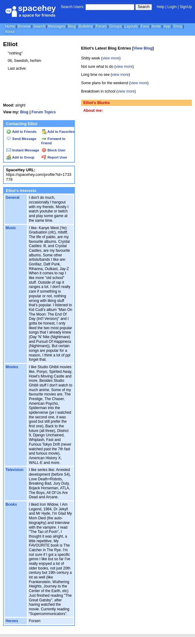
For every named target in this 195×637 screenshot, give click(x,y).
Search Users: (72, 7)
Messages (56, 26)
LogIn (172, 7)
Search (144, 7)
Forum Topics (44, 112)
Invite (156, 26)
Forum (101, 26)
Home (10, 26)
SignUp (186, 7)
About (10, 31)
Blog (72, 26)
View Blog (142, 48)
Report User (54, 157)
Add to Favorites (58, 131)
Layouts (131, 26)
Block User (53, 150)
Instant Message (22, 150)
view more (110, 58)
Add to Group (20, 157)
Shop (177, 26)
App (167, 26)
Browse (24, 26)
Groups (115, 26)
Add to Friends (21, 131)
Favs (145, 26)
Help (160, 7)
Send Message (21, 139)
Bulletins (86, 26)
